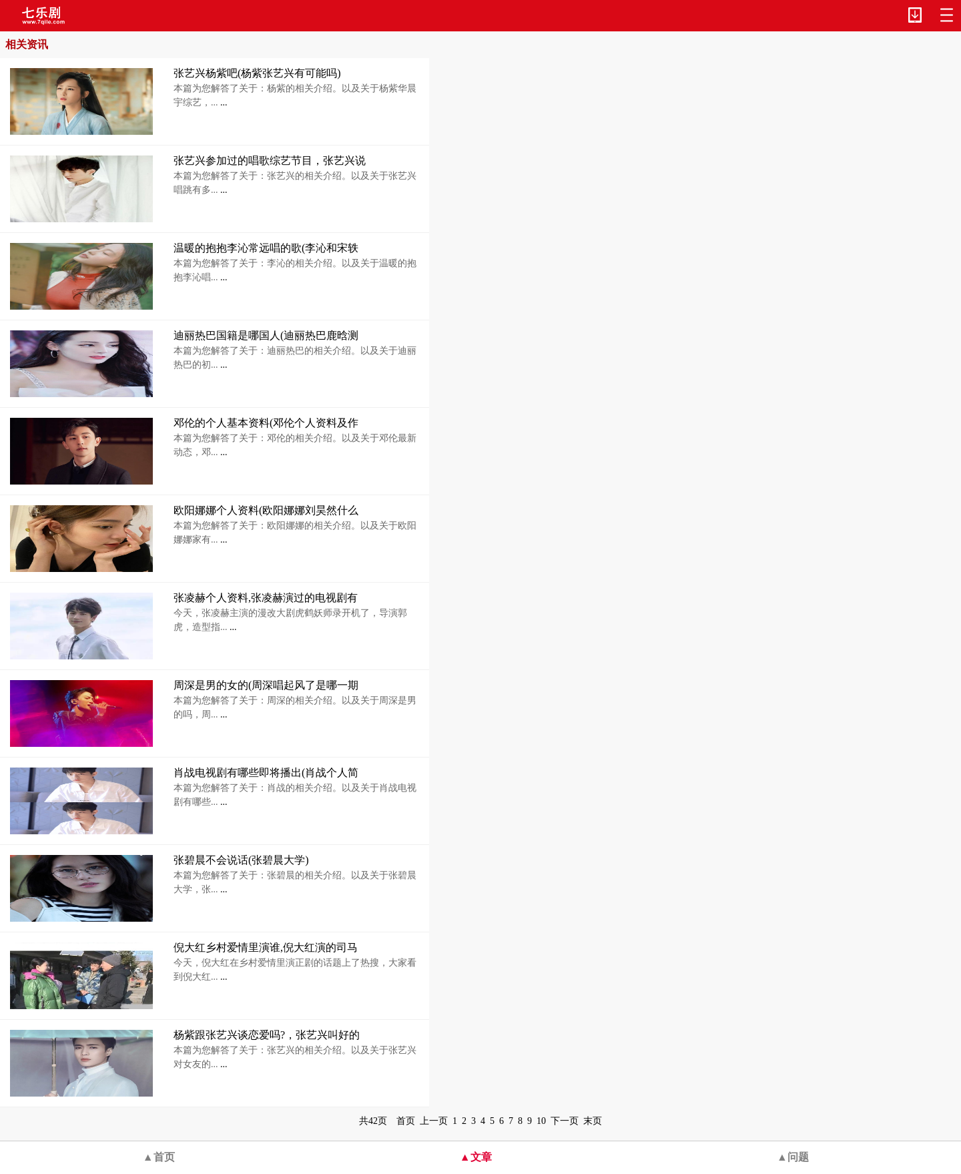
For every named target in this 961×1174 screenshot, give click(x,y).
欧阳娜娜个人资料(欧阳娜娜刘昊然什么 (266, 510)
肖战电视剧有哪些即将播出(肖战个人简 (266, 772)
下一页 (565, 1121)
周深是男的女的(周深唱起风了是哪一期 (266, 685)
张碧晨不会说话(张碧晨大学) (241, 860)
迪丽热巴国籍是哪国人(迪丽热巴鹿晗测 (266, 335)
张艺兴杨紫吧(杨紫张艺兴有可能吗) (257, 73)
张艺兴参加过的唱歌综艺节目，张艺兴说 (270, 160)
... (223, 102)
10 (541, 1121)
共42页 (373, 1121)
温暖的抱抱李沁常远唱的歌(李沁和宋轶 (266, 248)
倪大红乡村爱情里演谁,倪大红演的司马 (266, 947)
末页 (592, 1121)
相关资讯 (26, 44)
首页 (405, 1121)
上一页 (434, 1121)
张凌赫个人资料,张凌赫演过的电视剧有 (266, 597)
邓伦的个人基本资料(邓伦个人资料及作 (266, 422)
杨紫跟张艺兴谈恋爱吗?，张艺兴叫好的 (267, 1035)
